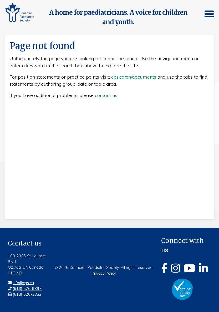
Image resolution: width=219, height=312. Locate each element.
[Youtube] (189, 268)
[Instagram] (175, 268)
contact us (106, 95)
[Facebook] (164, 268)
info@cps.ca (23, 282)
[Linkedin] (203, 268)
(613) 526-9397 (27, 288)
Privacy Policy (104, 273)
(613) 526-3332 (27, 294)
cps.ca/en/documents (133, 77)
